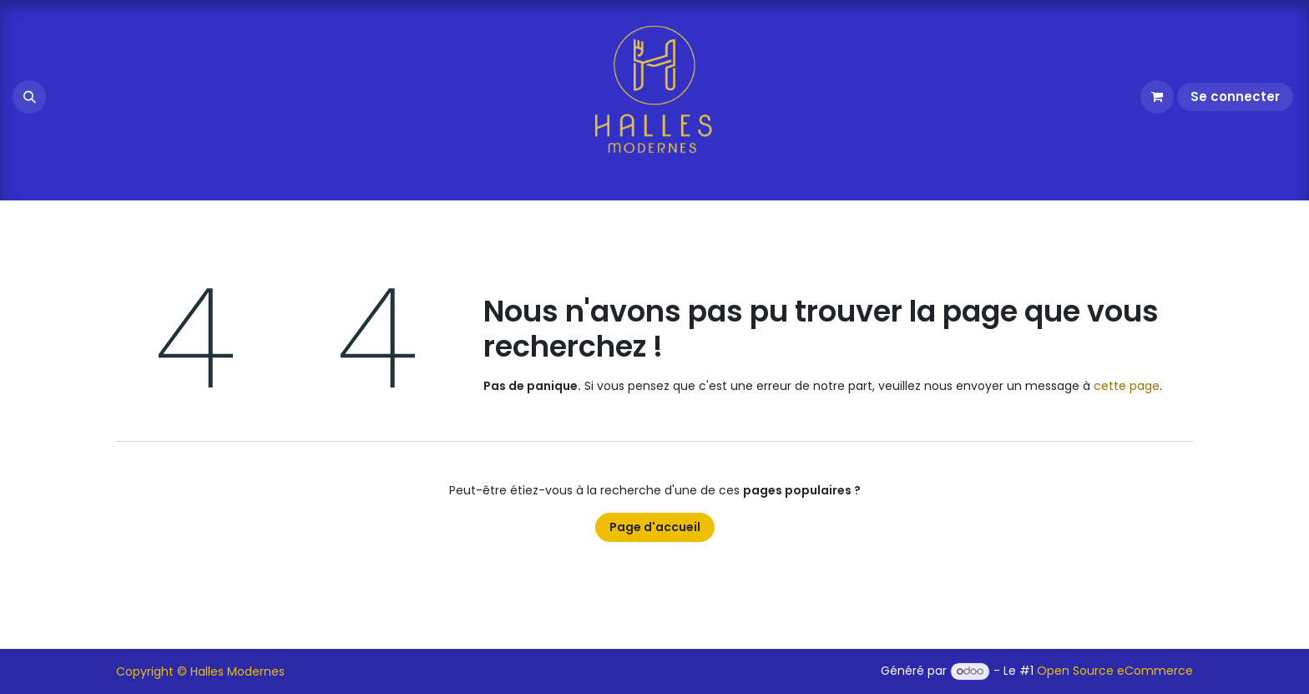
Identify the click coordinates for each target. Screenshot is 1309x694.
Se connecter (1235, 96)
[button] (29, 97)
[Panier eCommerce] (1157, 97)
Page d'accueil (654, 527)
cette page (1127, 385)
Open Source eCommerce (1115, 670)
